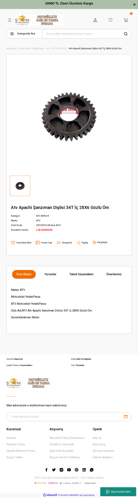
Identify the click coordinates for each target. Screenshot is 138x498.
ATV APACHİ (43, 216)
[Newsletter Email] (69, 416)
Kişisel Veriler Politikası (65, 457)
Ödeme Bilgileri (103, 457)
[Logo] (39, 20)
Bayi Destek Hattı (118, 492)
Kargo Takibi (14, 457)
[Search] (87, 33)
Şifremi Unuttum (103, 451)
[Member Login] (94, 20)
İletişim (11, 438)
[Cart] (126, 20)
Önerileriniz (114, 274)
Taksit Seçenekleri (81, 274)
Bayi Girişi (99, 444)
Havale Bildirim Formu (21, 451)
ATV (38, 220)
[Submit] (126, 416)
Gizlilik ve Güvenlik (62, 444)
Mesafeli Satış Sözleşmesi (67, 438)
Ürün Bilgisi (23, 274)
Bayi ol (97, 438)
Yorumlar (50, 274)
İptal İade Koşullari (62, 451)
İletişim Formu (15, 444)
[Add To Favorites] (21, 243)
